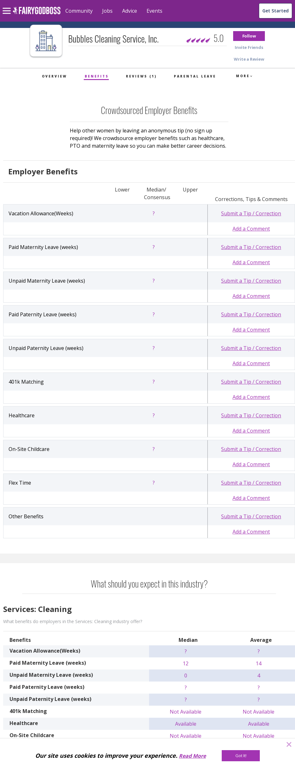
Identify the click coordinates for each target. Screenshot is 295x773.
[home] (37, 14)
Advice (129, 10)
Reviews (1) (141, 76)
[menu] (8, 5)
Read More (192, 755)
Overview (54, 76)
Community (79, 10)
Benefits (97, 76)
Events (154, 10)
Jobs (107, 10)
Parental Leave (195, 76)
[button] (249, 36)
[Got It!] (241, 755)
